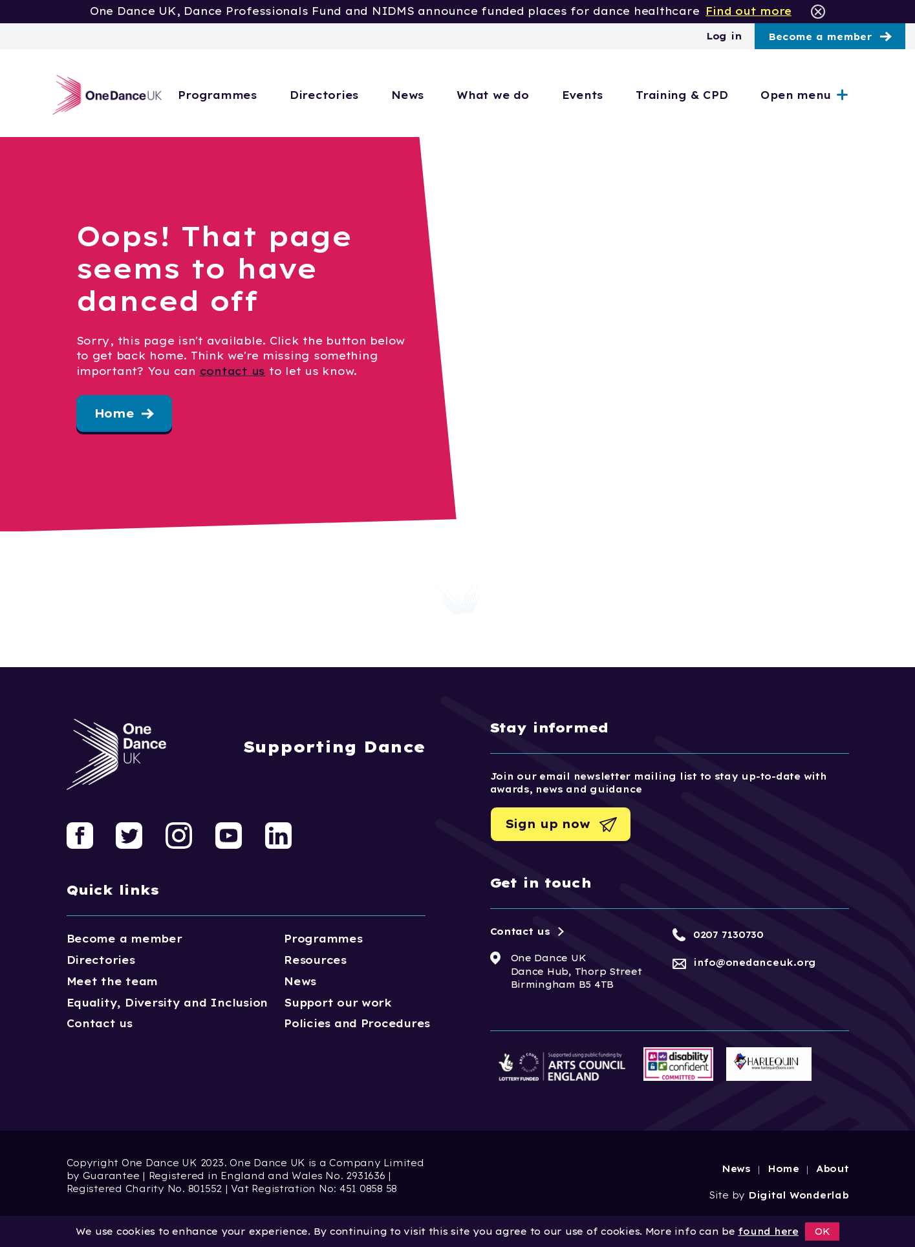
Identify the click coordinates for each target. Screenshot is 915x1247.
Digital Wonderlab (798, 1195)
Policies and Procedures (357, 1023)
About (832, 1169)
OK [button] (822, 1231)
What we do (535, 95)
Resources (315, 960)
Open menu (838, 95)
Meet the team (112, 981)
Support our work (338, 1002)
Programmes (260, 95)
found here (768, 1231)
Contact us (100, 1023)
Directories (366, 95)
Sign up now (547, 823)
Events (625, 95)
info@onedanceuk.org (754, 962)
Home (114, 413)
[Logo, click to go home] (104, 94)
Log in (724, 36)
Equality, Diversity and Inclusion (167, 1002)
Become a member (820, 37)
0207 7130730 (728, 935)
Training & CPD (724, 95)
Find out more (748, 11)
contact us (232, 371)
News (450, 95)
